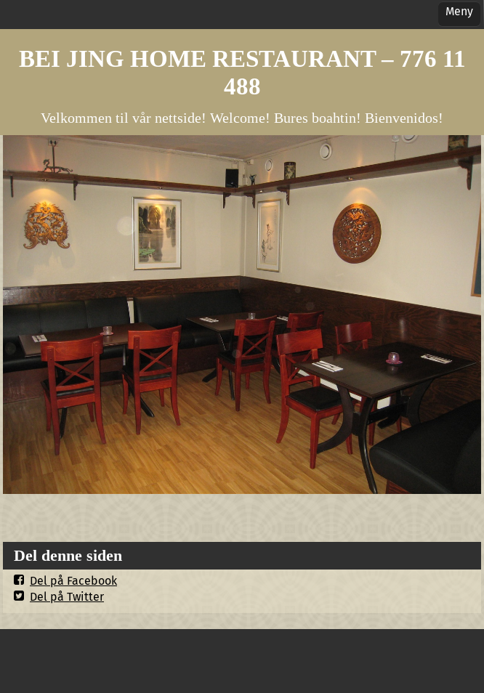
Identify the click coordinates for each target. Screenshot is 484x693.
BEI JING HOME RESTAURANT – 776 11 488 (242, 72)
